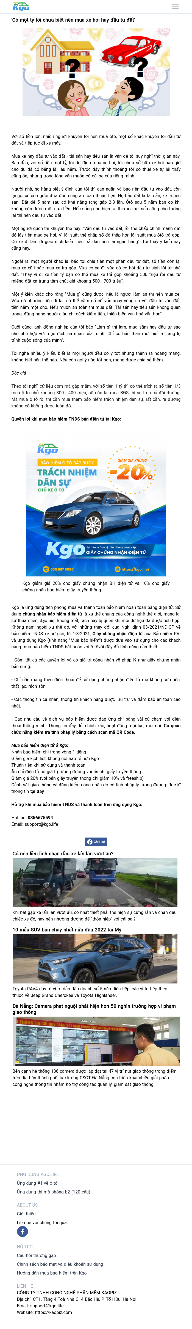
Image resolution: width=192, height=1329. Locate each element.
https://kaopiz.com (53, 1312)
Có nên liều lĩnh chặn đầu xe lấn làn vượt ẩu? (63, 853)
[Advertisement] (96, 1126)
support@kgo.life (47, 1305)
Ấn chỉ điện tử (25, 771)
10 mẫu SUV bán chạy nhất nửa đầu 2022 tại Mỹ (67, 930)
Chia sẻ (96, 842)
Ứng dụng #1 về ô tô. (38, 1183)
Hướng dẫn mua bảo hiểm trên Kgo (52, 1273)
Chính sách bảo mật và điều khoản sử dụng (60, 1264)
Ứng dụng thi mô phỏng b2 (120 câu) (53, 1192)
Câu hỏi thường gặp (36, 1255)
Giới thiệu (26, 1213)
